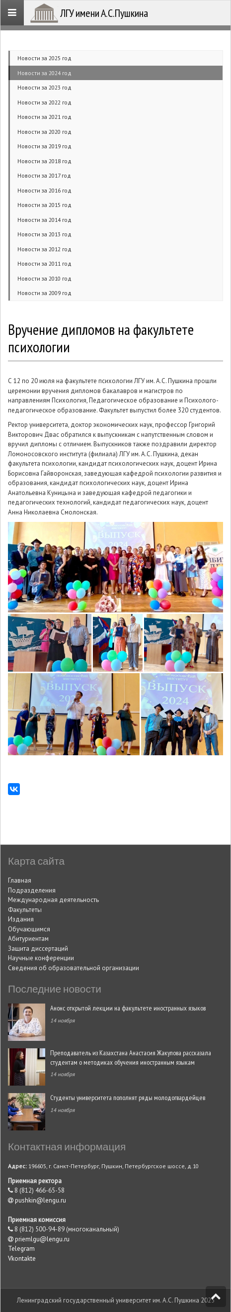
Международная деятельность (53, 900)
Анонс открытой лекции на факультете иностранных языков (128, 1007)
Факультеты (25, 910)
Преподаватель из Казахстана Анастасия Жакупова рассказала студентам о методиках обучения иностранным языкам (130, 1057)
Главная (19, 880)
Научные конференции (41, 958)
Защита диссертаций (38, 948)
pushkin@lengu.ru (37, 1200)
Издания (21, 919)
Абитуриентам (28, 938)
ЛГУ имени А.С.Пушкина (104, 13)
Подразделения (32, 890)
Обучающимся (29, 929)
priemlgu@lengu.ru (39, 1239)
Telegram (21, 1248)
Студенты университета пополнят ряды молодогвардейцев (127, 1097)
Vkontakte (22, 1258)
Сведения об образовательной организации (73, 968)
